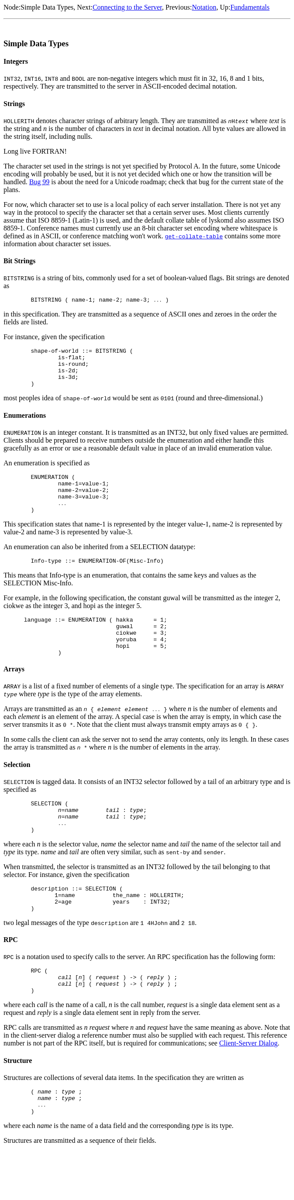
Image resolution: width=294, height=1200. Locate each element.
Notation (204, 7)
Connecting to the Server (127, 7)
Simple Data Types (47, 7)
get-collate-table (194, 236)
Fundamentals (250, 7)
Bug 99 (39, 182)
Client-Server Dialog (248, 1086)
